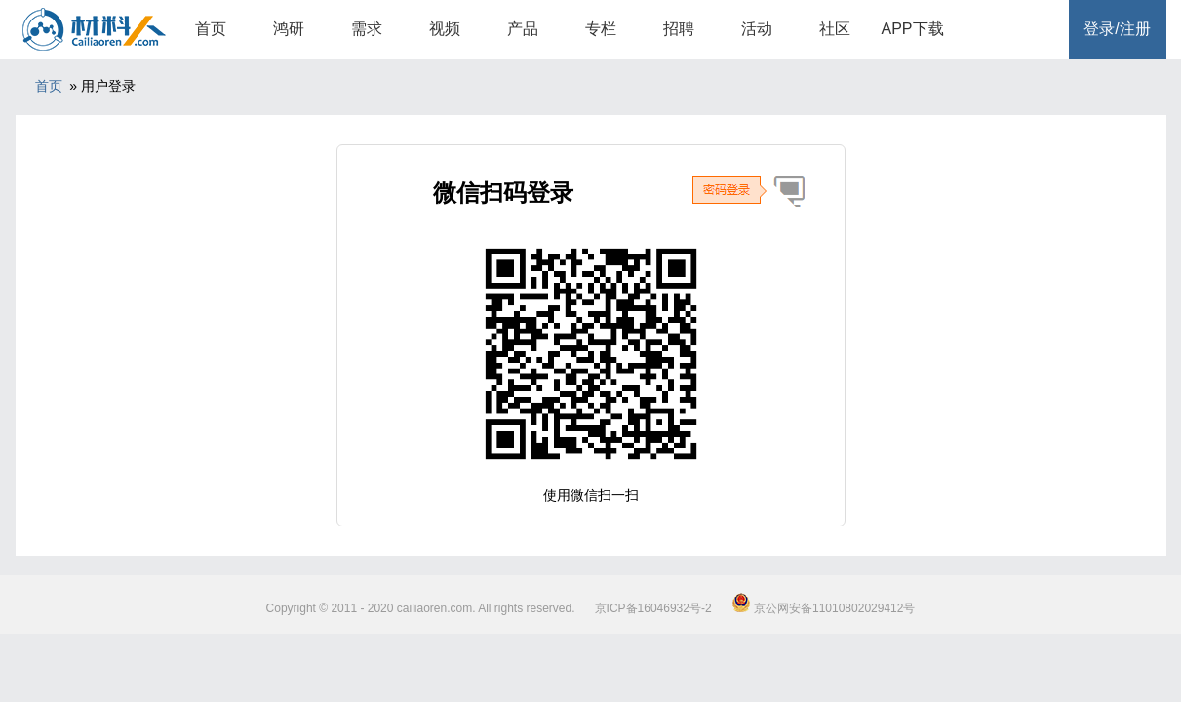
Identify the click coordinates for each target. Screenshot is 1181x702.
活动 (756, 28)
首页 (210, 28)
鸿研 (288, 28)
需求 (366, 28)
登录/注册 (1116, 28)
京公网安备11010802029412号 (823, 608)
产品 (522, 28)
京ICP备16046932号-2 (653, 608)
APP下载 (912, 28)
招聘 (678, 28)
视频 (444, 28)
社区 (834, 28)
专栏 (600, 28)
